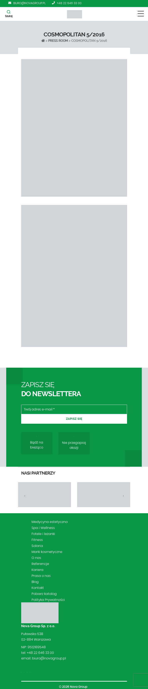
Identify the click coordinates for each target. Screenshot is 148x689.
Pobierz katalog (44, 594)
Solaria (37, 546)
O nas (36, 558)
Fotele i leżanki (43, 534)
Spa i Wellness (43, 528)
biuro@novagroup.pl (29, 3)
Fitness (37, 540)
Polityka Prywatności (48, 600)
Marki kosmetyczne (47, 552)
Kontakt (38, 588)
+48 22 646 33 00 (69, 3)
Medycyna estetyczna (50, 522)
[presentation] (24, 495)
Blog (35, 582)
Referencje (40, 564)
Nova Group (78, 686)
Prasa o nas (41, 576)
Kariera (37, 570)
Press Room (58, 41)
